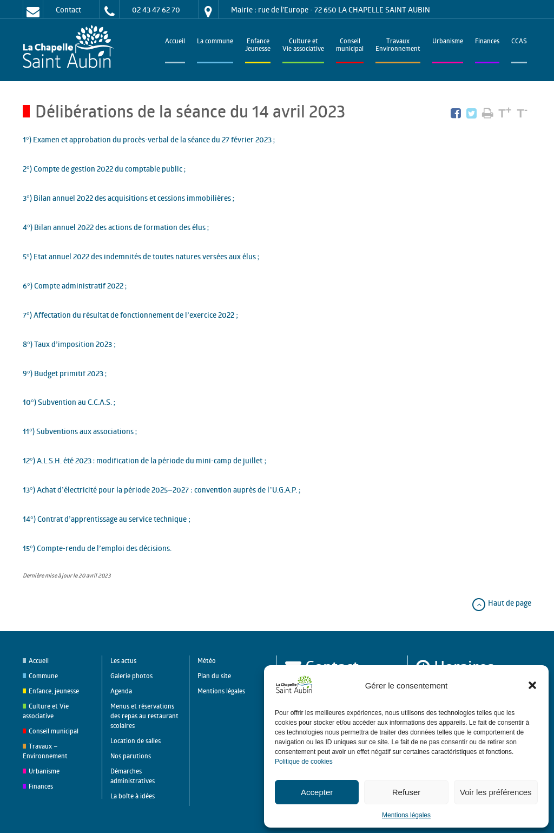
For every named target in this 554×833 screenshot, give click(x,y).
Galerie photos (131, 675)
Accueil (175, 42)
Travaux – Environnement (45, 751)
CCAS (519, 42)
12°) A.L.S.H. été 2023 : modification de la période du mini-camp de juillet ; (144, 460)
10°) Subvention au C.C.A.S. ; (69, 402)
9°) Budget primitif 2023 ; (65, 373)
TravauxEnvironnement (397, 46)
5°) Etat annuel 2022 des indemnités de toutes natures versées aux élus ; (141, 256)
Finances (487, 42)
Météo (206, 660)
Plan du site (214, 675)
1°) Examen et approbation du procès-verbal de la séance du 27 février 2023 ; (149, 139)
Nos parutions (130, 755)
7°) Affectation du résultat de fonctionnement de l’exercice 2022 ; (130, 315)
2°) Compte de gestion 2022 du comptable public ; (104, 168)
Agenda (121, 691)
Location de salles (135, 740)
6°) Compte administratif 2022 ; (75, 285)
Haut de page (501, 603)
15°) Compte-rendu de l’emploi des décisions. (97, 548)
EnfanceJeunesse (258, 46)
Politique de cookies (304, 761)
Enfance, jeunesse (54, 691)
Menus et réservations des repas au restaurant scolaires (144, 715)
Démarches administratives (132, 775)
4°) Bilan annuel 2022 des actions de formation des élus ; (116, 227)
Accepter (317, 792)
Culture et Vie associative (303, 46)
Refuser (406, 792)
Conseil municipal (53, 731)
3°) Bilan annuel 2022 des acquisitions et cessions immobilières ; (129, 198)
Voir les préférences (496, 792)
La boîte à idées (132, 796)
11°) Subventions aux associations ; (80, 431)
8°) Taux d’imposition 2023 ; (69, 344)
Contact (68, 9)
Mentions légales (406, 815)
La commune (215, 42)
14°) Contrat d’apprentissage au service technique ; (106, 519)
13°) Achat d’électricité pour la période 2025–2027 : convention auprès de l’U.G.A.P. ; (162, 489)
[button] (532, 685)
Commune (43, 675)
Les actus (123, 660)
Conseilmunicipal (350, 46)
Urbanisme (447, 42)
